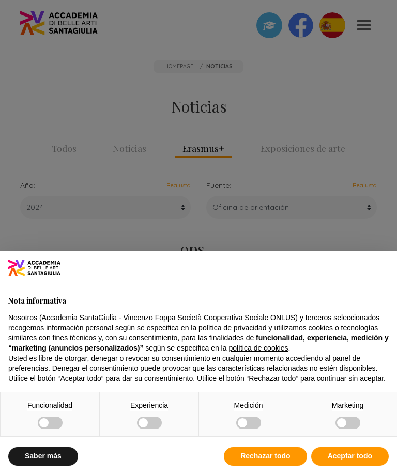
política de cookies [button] (258, 348)
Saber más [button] (43, 456)
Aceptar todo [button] (350, 456)
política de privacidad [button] (232, 328)
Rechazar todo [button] (265, 456)
